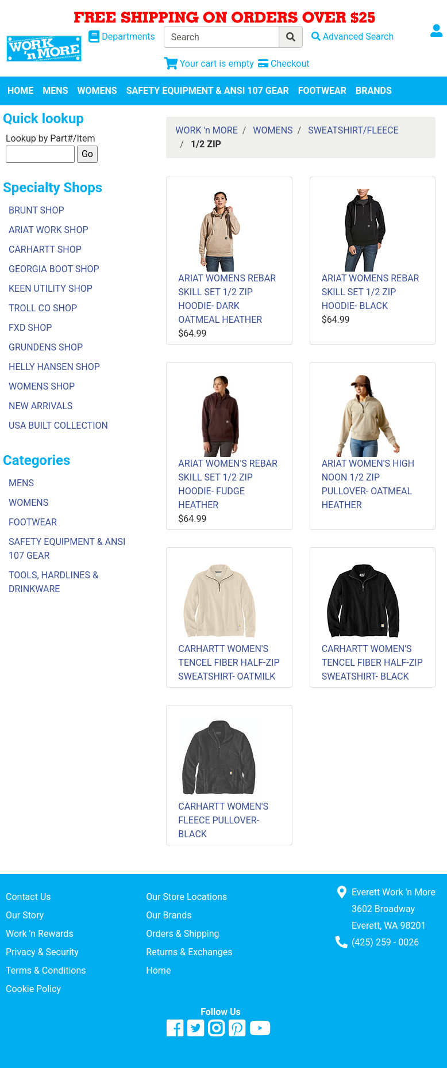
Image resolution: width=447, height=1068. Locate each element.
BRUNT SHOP (36, 210)
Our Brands (168, 915)
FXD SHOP (30, 327)
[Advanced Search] (352, 36)
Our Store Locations (186, 896)
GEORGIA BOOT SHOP (54, 269)
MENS (55, 90)
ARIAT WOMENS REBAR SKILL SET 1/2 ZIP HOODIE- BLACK (370, 292)
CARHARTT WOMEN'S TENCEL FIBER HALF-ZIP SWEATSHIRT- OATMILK (228, 662)
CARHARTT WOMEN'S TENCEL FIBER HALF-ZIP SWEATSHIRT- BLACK (372, 662)
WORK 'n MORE (206, 130)
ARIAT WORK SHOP (48, 229)
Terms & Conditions (46, 970)
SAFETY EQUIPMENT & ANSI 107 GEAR (207, 90)
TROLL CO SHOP (43, 308)
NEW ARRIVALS (40, 406)
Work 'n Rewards (40, 933)
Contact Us (28, 896)
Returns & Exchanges (189, 952)
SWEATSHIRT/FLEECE (353, 130)
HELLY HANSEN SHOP (54, 366)
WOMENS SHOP (42, 386)
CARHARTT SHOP (45, 249)
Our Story (25, 915)
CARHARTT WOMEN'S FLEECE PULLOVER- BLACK (223, 820)
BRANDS (374, 90)
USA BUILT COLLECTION (58, 425)
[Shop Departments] (121, 37)
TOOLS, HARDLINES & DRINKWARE (53, 582)
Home (158, 970)
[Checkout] (283, 63)
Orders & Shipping (182, 933)
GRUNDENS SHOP (46, 347)
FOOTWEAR (322, 90)
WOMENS (97, 90)
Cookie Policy (33, 988)
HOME (20, 90)
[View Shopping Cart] (209, 63)
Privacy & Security (42, 952)
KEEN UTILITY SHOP (51, 288)
